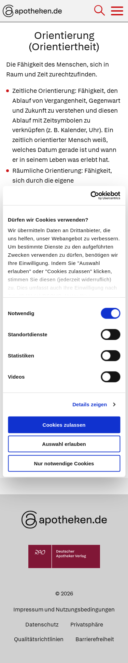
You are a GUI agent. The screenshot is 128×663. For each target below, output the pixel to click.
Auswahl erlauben (64, 444)
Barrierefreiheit (94, 639)
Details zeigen (89, 404)
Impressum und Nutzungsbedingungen (64, 609)
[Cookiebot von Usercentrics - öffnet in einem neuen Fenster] (91, 195)
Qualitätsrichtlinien (38, 639)
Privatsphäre (86, 624)
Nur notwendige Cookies (64, 463)
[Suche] (100, 11)
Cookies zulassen (64, 424)
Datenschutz (41, 624)
